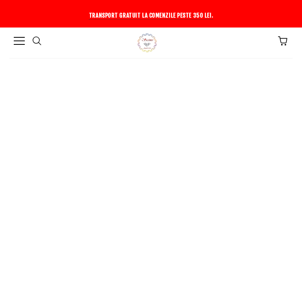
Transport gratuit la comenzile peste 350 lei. (151, 15)
